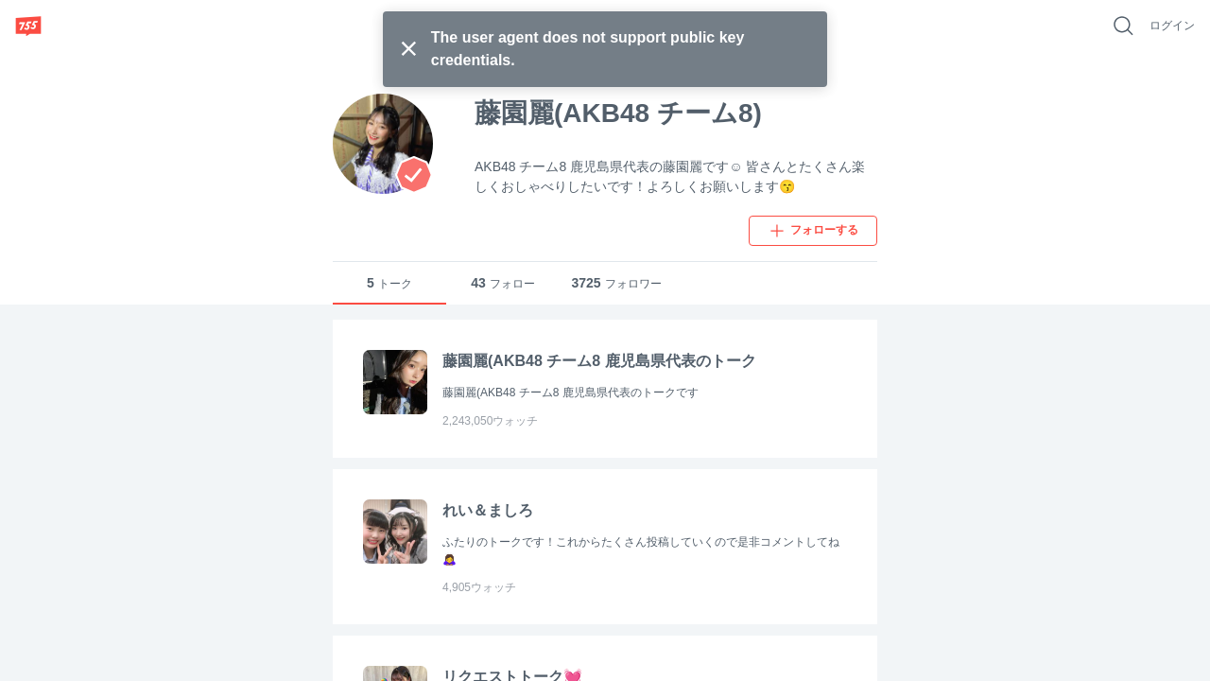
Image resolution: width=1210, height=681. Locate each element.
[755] (28, 25)
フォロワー (616, 283)
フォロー (503, 283)
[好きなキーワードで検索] (1123, 25)
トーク (389, 283)
